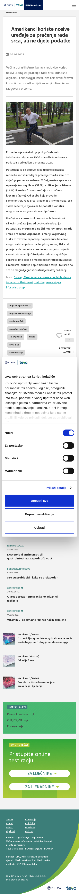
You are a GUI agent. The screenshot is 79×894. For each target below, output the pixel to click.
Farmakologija (15, 546)
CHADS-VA (14, 720)
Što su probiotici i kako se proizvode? (32, 577)
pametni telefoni (18, 329)
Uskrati (39, 527)
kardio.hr (32, 856)
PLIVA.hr (48, 848)
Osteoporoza (15, 588)
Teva (8, 848)
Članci (9, 823)
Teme (9, 819)
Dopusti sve (39, 500)
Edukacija (30, 819)
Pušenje (12, 726)
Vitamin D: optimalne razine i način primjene (36, 620)
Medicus (30, 827)
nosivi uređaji (16, 321)
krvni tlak (14, 344)
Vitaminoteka (29, 864)
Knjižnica (30, 823)
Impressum (37, 837)
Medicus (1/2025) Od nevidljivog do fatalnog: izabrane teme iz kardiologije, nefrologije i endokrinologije (37, 639)
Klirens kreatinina (17, 714)
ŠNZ (19, 864)
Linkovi (29, 831)
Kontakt (10, 837)
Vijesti (9, 827)
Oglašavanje (23, 837)
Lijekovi (10, 831)
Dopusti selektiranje (39, 514)
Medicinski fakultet (25, 860)
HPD (23, 856)
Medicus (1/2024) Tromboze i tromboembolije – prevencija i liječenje (29, 683)
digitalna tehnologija (20, 313)
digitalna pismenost (19, 305)
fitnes (32, 336)
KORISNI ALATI (17, 707)
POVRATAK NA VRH (65, 350)
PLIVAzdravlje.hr (33, 848)
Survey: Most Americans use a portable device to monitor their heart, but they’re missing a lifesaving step (38, 282)
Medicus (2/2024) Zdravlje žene (21, 661)
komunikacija (16, 352)
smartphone (15, 336)
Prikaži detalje (56, 487)
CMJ (18, 856)
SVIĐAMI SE (69, 336)
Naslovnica (11, 12)
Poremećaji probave (18, 569)
